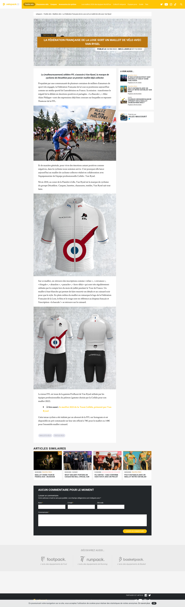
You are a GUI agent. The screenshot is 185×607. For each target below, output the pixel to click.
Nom (40, 503)
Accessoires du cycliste (67, 4)
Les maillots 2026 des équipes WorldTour (96, 4)
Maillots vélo (57, 14)
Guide (141, 4)
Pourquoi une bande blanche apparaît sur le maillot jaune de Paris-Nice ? (139, 100)
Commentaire (43, 512)
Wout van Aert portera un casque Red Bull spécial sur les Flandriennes (77, 477)
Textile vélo (29, 4)
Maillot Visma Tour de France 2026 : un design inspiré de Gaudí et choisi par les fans (47, 478)
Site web (100, 503)
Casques (53, 4)
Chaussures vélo (42, 4)
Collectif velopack (119, 4)
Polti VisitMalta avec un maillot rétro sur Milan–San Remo (140, 89)
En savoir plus (144, 603)
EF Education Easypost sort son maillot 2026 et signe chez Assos (139, 78)
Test (146, 4)
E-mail (70, 503)
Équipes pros (132, 4)
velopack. (39, 14)
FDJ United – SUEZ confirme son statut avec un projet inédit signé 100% (106, 477)
